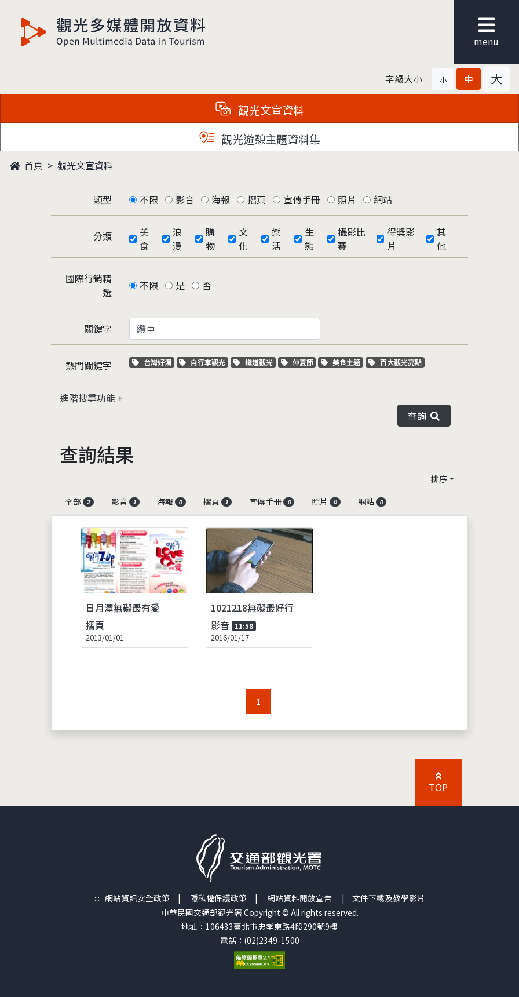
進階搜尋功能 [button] (89, 398)
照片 (347, 199)
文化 (243, 239)
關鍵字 (98, 329)
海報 (220, 199)
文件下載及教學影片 (388, 898)
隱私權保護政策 (218, 898)
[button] (443, 79)
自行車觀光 (202, 362)
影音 (185, 199)
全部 (79, 501)
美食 (144, 239)
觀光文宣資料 (85, 165)
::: (97, 898)
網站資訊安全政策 (137, 898)
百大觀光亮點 (395, 362)
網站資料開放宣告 (299, 898)
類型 (102, 199)
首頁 (26, 165)
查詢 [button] (424, 416)
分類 (102, 236)
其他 (441, 239)
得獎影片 (401, 239)
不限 (149, 199)
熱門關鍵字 (88, 365)
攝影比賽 (352, 239)
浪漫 (177, 239)
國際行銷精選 (88, 285)
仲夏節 (298, 362)
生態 (309, 239)
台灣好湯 (153, 362)
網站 (383, 199)
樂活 (276, 239)
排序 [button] (439, 479)
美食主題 (342, 362)
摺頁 (256, 199)
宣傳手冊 (301, 199)
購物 (210, 239)
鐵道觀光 (254, 362)
